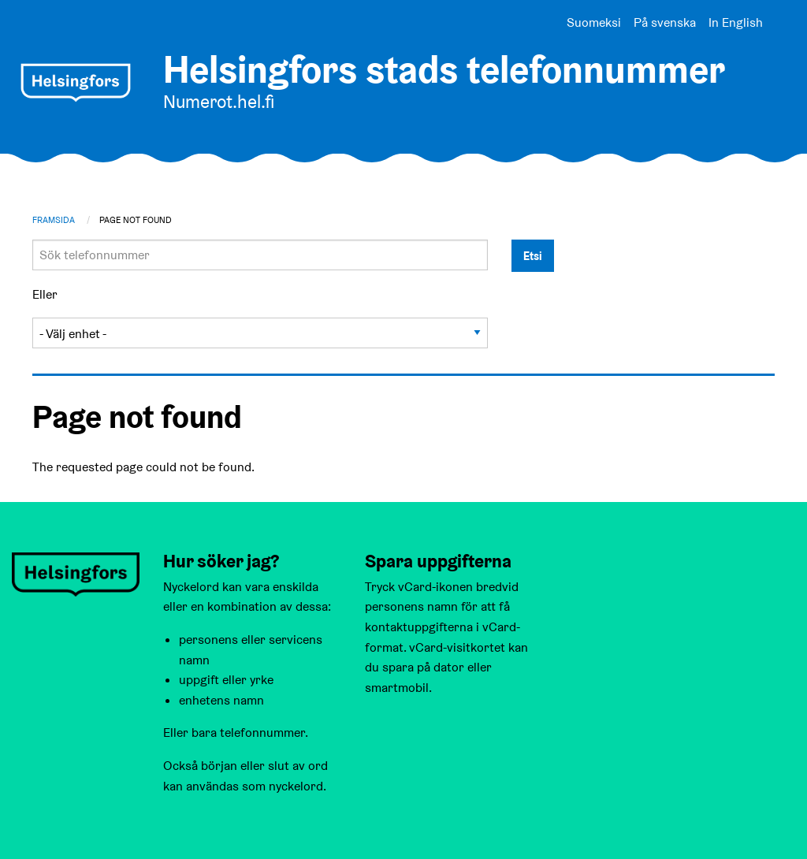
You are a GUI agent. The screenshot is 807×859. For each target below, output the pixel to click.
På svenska (665, 22)
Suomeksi (594, 22)
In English (735, 22)
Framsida (53, 219)
